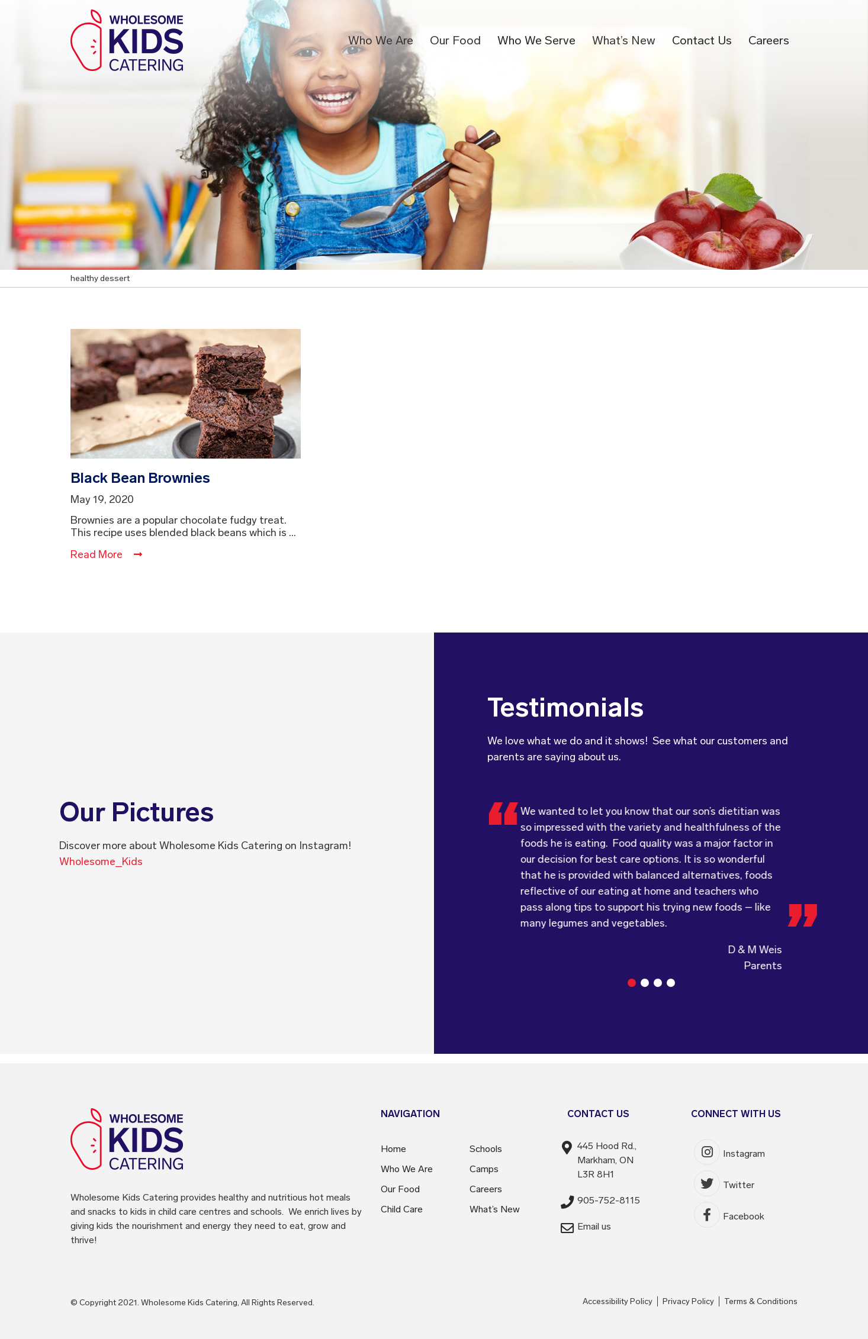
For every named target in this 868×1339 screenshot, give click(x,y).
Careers (768, 40)
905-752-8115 (608, 1200)
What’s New (623, 40)
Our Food (455, 40)
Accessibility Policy (617, 1301)
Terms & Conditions (761, 1301)
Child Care (402, 1209)
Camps (484, 1169)
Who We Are (380, 40)
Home (393, 1148)
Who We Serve (536, 40)
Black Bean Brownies (140, 477)
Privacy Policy (688, 1301)
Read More (106, 554)
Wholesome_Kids (101, 861)
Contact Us (702, 40)
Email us (594, 1226)
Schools (486, 1148)
